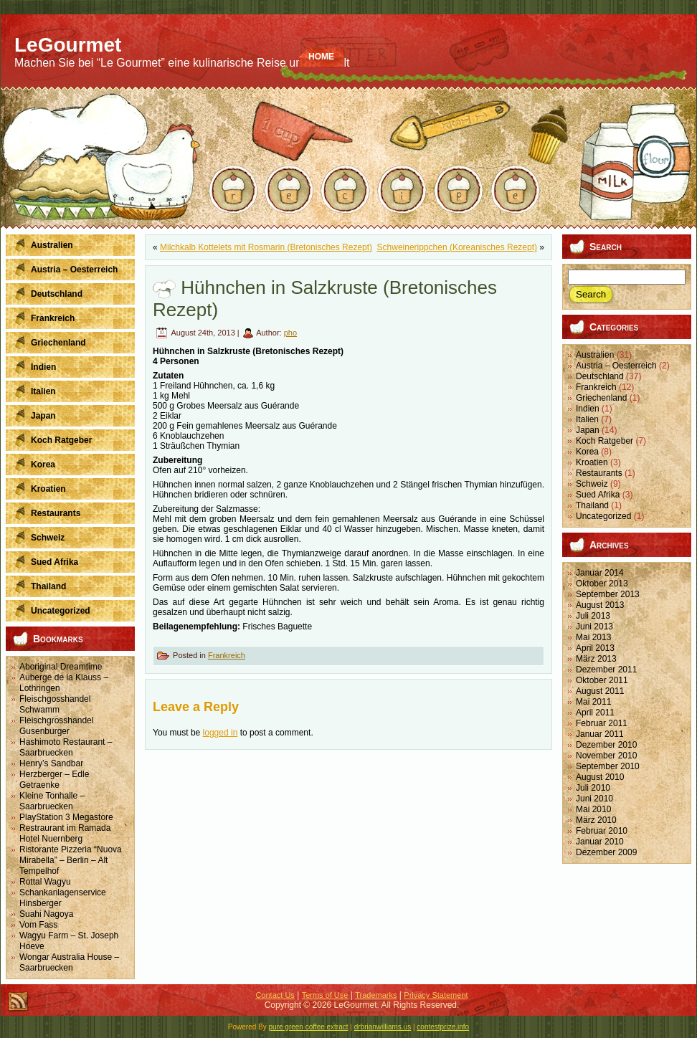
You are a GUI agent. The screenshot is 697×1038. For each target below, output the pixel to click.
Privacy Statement (436, 995)
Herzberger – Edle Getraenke (54, 779)
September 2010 (608, 766)
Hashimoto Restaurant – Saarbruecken (65, 747)
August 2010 (600, 777)
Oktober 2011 (602, 680)
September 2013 (608, 594)
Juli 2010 (593, 788)
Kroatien (592, 462)
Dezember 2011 (606, 670)
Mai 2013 (593, 637)
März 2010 (596, 820)
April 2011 (595, 713)
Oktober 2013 (602, 583)
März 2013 (596, 659)
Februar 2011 (601, 723)
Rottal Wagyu (45, 882)
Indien (587, 409)
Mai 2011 (593, 702)
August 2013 (600, 605)
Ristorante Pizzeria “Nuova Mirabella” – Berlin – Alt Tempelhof (70, 860)
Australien (595, 355)
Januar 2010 (600, 842)
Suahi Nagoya (46, 914)
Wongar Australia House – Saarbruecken (69, 962)
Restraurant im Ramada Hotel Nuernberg (64, 833)
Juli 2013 (593, 616)
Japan (587, 430)
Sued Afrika (598, 495)
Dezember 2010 (606, 745)
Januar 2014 (600, 573)
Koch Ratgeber (604, 441)
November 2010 (606, 756)
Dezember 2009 (606, 852)
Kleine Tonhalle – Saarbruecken (52, 801)
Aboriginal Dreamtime (60, 667)
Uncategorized (603, 516)
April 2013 (595, 648)
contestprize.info (443, 1027)
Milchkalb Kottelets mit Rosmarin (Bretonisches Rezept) (266, 247)
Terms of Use (325, 995)
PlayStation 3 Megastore (66, 817)
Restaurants (599, 473)
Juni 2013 (594, 627)
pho (290, 332)
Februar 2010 (601, 831)
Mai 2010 (593, 809)
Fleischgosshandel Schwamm (54, 704)
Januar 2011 (600, 734)
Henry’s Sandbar (51, 763)
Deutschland (600, 376)
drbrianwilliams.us (382, 1027)
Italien (587, 419)
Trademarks (376, 995)
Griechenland (601, 398)
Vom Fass (38, 925)
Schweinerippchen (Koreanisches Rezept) (457, 247)
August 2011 (600, 691)
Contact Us (274, 995)
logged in (220, 733)
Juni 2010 (594, 799)
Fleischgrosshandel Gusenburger (56, 725)
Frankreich (226, 655)
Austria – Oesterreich (616, 366)
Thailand (592, 505)
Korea (587, 452)
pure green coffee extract (308, 1027)
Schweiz (592, 484)
